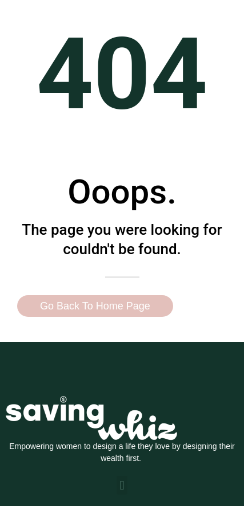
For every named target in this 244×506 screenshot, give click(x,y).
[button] (122, 485)
